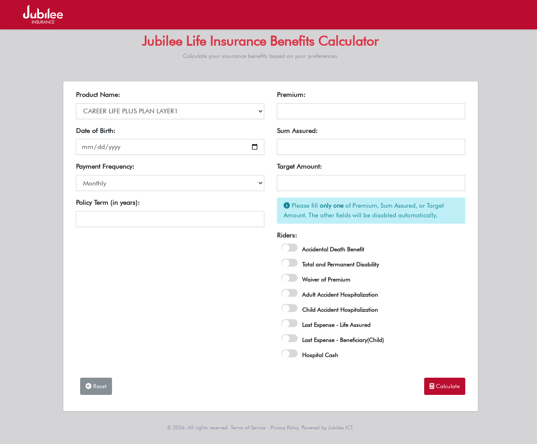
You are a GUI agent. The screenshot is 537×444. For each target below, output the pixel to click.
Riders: (287, 235)
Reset (96, 386)
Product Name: (98, 95)
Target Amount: (299, 166)
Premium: (291, 95)
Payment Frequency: (105, 166)
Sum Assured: (297, 131)
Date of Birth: (95, 131)
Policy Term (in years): (108, 202)
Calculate (445, 386)
